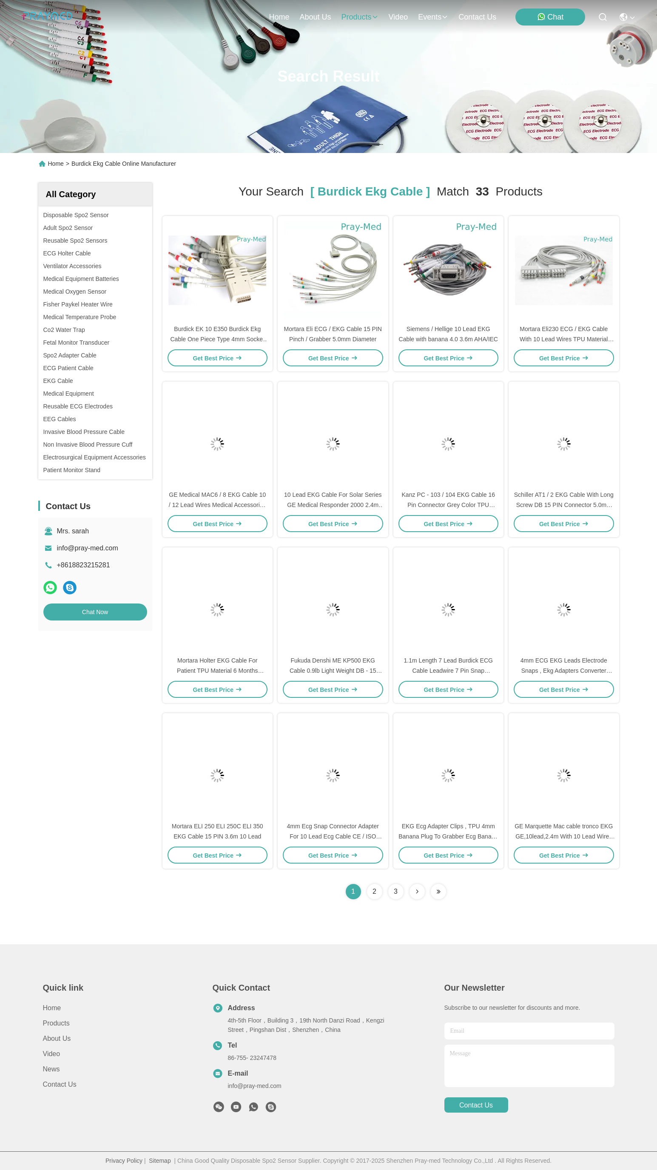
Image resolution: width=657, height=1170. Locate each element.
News (51, 1069)
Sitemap (160, 1160)
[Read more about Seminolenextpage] (417, 891)
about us (315, 17)
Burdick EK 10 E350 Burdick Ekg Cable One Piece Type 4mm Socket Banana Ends (217, 339)
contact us (477, 17)
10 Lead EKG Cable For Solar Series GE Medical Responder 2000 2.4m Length (333, 504)
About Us (57, 1038)
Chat (550, 16)
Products (56, 1023)
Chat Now (95, 612)
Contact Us (60, 1084)
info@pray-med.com (87, 548)
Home (279, 17)
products (359, 17)
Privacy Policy (123, 1160)
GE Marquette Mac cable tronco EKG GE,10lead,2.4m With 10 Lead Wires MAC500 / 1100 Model (564, 836)
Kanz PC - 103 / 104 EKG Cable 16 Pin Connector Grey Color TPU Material (448, 504)
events (433, 17)
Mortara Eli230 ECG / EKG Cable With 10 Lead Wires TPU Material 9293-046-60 (564, 339)
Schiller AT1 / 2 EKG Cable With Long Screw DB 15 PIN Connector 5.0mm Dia (564, 504)
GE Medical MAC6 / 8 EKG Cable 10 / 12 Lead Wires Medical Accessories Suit (217, 504)
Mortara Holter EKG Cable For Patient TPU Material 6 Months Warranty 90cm (217, 670)
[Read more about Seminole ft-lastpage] (438, 891)
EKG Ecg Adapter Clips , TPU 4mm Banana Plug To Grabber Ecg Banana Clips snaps (448, 836)
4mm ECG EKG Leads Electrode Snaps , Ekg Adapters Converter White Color (563, 670)
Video (51, 1053)
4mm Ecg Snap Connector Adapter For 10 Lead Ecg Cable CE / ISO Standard (333, 836)
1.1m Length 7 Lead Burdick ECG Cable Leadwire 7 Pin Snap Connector (448, 670)
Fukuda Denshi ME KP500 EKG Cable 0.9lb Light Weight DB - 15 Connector (333, 670)
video (398, 17)
